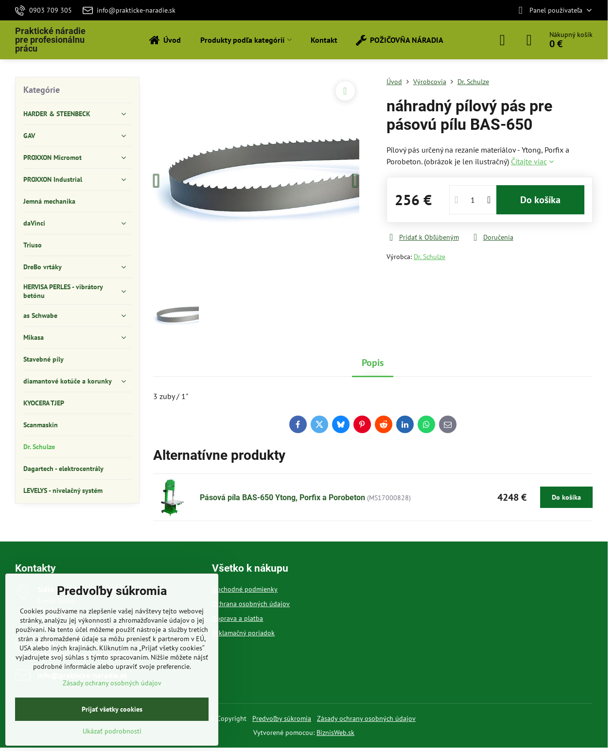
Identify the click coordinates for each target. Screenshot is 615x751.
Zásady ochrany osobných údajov (366, 718)
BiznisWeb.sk (335, 732)
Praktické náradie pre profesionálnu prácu (50, 40)
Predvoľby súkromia (281, 718)
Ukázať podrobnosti (112, 731)
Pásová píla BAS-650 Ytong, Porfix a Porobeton (282, 497)
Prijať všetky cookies (112, 709)
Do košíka (540, 199)
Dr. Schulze (429, 256)
